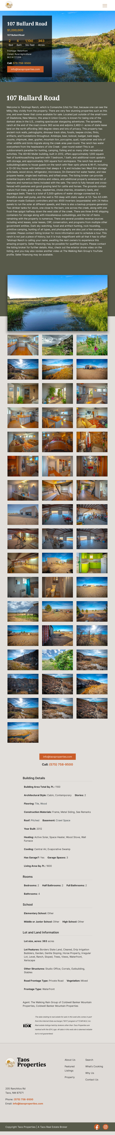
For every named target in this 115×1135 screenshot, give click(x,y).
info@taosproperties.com (25, 69)
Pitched (35, 820)
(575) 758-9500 (61, 764)
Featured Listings (70, 1068)
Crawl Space (63, 820)
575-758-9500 (22, 63)
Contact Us (91, 1079)
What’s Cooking (94, 1066)
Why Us (89, 1072)
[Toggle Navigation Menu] (105, 5)
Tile (37, 803)
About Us (70, 1059)
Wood (43, 803)
